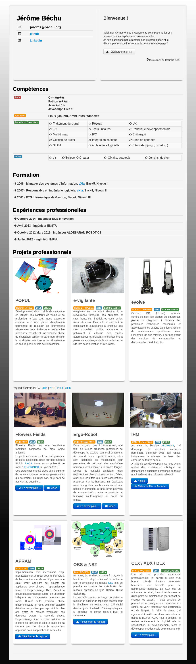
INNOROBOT (31, 467)
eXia (82, 183)
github (34, 33)
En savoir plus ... (29, 487)
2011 (44, 388)
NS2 (110, 582)
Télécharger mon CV (119, 51)
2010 (52, 388)
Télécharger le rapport (32, 636)
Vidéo (52, 487)
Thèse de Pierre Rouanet (150, 486)
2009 (60, 388)
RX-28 (28, 463)
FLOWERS (168, 445)
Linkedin (36, 40)
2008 (68, 388)
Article (139, 480)
